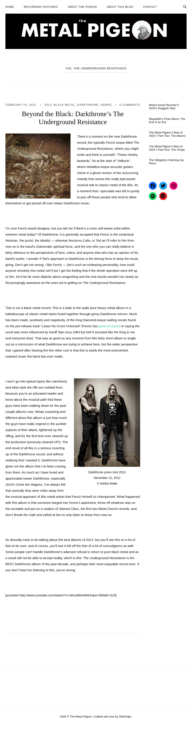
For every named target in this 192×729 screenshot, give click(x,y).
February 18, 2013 (21, 104)
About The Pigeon (82, 6)
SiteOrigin (125, 716)
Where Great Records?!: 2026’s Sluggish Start (164, 106)
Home (9, 6)
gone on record (109, 326)
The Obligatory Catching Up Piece (166, 161)
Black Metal (64, 104)
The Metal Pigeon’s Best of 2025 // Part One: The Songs (167, 148)
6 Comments (130, 104)
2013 (48, 104)
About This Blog (120, 6)
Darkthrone (87, 104)
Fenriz (106, 104)
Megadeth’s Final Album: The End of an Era (167, 120)
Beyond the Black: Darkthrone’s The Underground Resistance (73, 118)
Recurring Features (41, 6)
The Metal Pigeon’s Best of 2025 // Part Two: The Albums (167, 134)
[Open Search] (185, 6)
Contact (150, 6)
